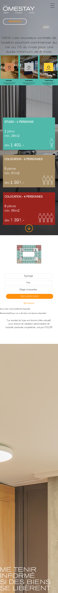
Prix (28, 282)
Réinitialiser (29, 303)
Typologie (28, 275)
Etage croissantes (28, 289)
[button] (52, 5)
